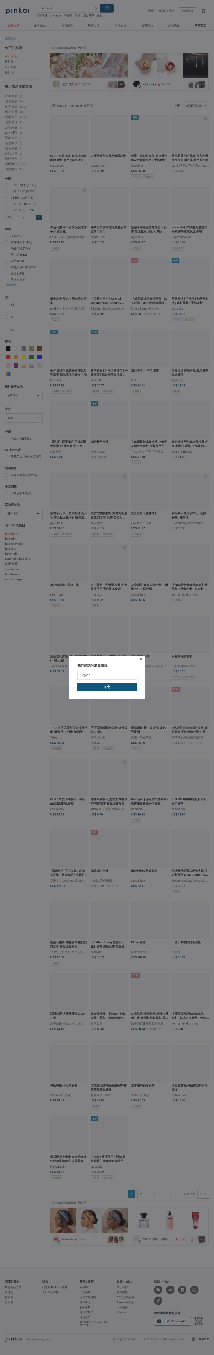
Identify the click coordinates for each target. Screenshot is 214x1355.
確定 (107, 687)
